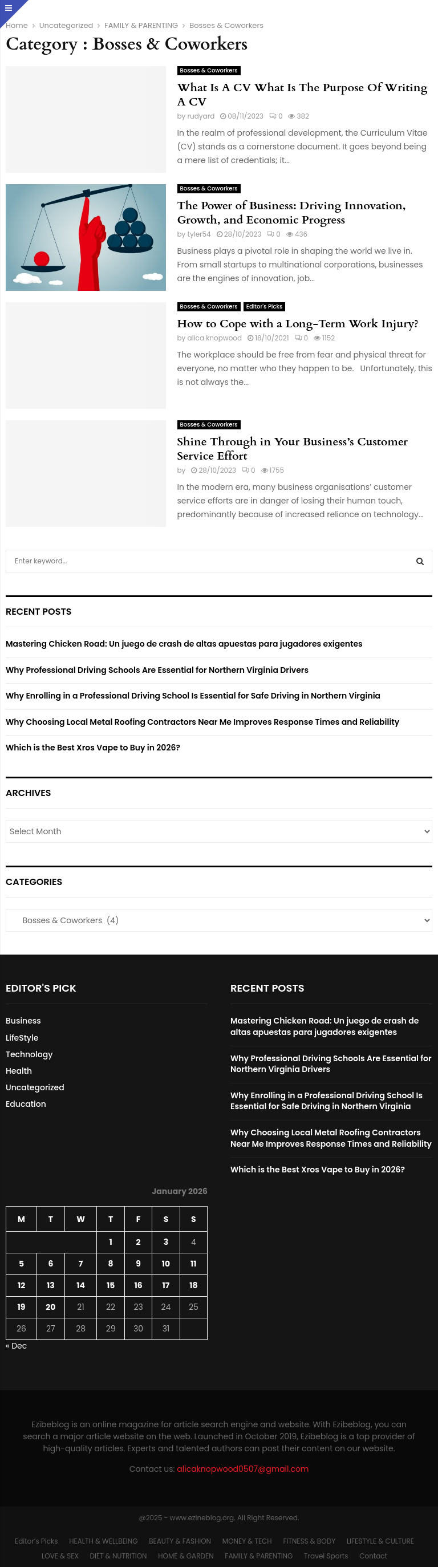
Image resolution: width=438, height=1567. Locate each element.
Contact (373, 1556)
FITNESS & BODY (309, 1541)
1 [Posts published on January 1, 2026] (110, 1242)
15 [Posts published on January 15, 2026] (111, 1285)
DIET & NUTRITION (118, 1556)
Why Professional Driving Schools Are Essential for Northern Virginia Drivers (157, 670)
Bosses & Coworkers (209, 70)
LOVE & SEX (60, 1556)
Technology (29, 1054)
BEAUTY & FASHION (180, 1541)
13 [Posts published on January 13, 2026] (51, 1285)
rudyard (201, 116)
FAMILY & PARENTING (259, 1556)
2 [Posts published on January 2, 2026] (138, 1242)
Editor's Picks (264, 306)
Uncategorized (35, 1087)
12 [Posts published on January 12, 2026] (21, 1285)
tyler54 (199, 234)
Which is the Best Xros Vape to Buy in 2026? (93, 747)
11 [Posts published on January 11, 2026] (193, 1263)
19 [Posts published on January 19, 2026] (22, 1307)
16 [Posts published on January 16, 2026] (138, 1285)
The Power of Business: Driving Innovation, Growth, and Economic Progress (291, 213)
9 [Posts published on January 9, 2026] (138, 1263)
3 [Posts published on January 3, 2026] (166, 1242)
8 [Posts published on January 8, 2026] (110, 1263)
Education (26, 1104)
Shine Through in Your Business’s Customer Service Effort (292, 449)
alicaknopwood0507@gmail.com (243, 1469)
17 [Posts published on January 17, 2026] (166, 1285)
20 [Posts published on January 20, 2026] (50, 1307)
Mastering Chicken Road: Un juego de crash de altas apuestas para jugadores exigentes (184, 643)
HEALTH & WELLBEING (103, 1541)
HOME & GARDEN (185, 1556)
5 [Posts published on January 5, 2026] (21, 1263)
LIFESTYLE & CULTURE (380, 1541)
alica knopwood (215, 338)
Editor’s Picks (36, 1541)
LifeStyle (22, 1038)
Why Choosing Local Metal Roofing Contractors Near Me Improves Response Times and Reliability (202, 722)
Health (19, 1071)
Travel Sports (326, 1556)
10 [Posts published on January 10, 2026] (166, 1263)
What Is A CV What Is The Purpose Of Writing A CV (302, 94)
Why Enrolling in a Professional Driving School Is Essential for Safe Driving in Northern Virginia (193, 695)
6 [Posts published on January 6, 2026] (50, 1263)
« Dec (16, 1345)
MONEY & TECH (247, 1541)
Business (23, 1020)
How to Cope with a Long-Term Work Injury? (298, 323)
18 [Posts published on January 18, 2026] (193, 1285)
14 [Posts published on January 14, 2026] (80, 1285)
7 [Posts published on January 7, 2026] (81, 1263)
